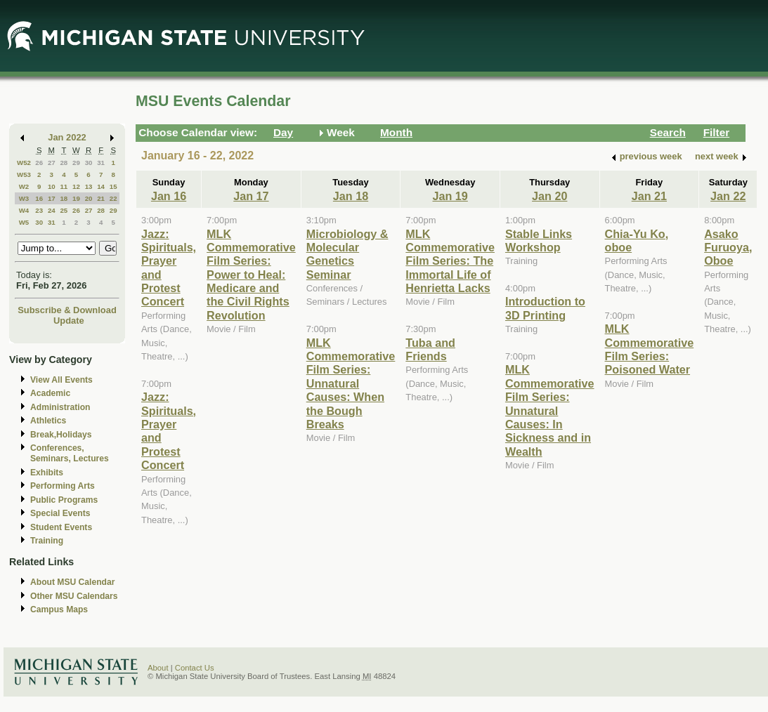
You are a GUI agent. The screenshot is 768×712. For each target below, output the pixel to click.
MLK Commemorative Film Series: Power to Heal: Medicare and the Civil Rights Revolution (251, 275)
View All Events (61, 380)
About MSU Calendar (72, 582)
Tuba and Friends (430, 349)
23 (39, 210)
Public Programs (64, 500)
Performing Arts (62, 486)
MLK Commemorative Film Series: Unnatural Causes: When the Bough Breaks (351, 383)
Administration (60, 407)
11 (63, 186)
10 (52, 186)
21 (101, 198)
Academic (50, 393)
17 (52, 198)
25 (63, 210)
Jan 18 (350, 196)
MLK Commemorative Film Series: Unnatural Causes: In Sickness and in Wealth (549, 410)
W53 (24, 174)
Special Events (60, 513)
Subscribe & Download (67, 310)
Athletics (48, 421)
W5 (24, 222)
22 (113, 198)
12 (76, 186)
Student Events (61, 527)
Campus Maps (59, 609)
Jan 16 (168, 196)
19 (76, 198)
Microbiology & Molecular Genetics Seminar (347, 254)
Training (46, 541)
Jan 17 (250, 196)
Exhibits (46, 472)
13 (89, 186)
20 (89, 198)
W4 (24, 210)
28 (63, 162)
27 (52, 162)
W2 (24, 186)
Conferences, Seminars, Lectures (69, 453)
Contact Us (194, 668)
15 (113, 186)
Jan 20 (549, 196)
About (158, 668)
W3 (24, 198)
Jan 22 (728, 196)
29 (76, 162)
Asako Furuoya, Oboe (728, 248)
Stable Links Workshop (538, 240)
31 (101, 162)
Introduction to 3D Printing (545, 308)
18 (63, 198)
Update (68, 320)
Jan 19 (449, 196)
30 (89, 162)
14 (101, 186)
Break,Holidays (61, 435)
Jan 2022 (67, 137)
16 (39, 198)
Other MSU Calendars (74, 596)
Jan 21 (649, 196)
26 (39, 162)
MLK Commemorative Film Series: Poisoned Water (649, 349)
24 (52, 210)
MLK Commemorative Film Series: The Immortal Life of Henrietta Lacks (450, 261)
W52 (24, 162)
